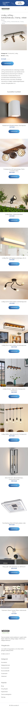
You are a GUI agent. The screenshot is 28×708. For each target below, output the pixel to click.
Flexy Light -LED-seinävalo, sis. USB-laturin (14, 566)
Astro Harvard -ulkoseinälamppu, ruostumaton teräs (14, 478)
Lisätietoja (7, 63)
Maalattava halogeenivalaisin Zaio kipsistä (14, 125)
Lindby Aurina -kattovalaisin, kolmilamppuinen (14, 301)
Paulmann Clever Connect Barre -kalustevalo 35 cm (14, 611)
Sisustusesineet (5, 668)
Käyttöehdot (4, 691)
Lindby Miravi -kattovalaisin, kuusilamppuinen (14, 345)
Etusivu (3, 20)
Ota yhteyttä (4, 689)
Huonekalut (4, 662)
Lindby (16, 53)
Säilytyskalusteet (5, 665)
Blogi (2, 686)
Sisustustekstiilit (5, 670)
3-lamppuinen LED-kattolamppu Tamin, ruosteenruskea (14, 169)
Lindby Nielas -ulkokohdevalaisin (14, 214)
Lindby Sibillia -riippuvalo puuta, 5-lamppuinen (14, 434)
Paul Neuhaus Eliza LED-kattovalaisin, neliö (14, 523)
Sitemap (3, 697)
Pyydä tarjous (20, 3)
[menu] (25, 9)
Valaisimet (3, 676)
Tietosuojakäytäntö (6, 694)
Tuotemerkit (11, 53)
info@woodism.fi (5, 654)
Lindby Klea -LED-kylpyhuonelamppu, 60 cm (14, 258)
